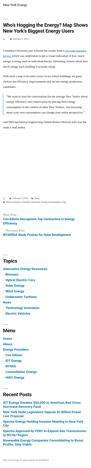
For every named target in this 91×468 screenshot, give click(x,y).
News (37, 198)
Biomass (11, 274)
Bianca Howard (13, 202)
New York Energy (15, 5)
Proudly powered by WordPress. (34, 460)
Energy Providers (15, 349)
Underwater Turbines (21, 297)
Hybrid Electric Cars (20, 280)
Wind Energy (14, 291)
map (64, 202)
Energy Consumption (51, 202)
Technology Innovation (22, 308)
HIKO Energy (14, 377)
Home (7, 339)
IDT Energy (13, 361)
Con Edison (13, 355)
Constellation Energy (20, 372)
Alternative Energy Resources (25, 269)
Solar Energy (14, 285)
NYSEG (10, 366)
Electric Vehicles (17, 313)
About (7, 344)
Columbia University (30, 202)
